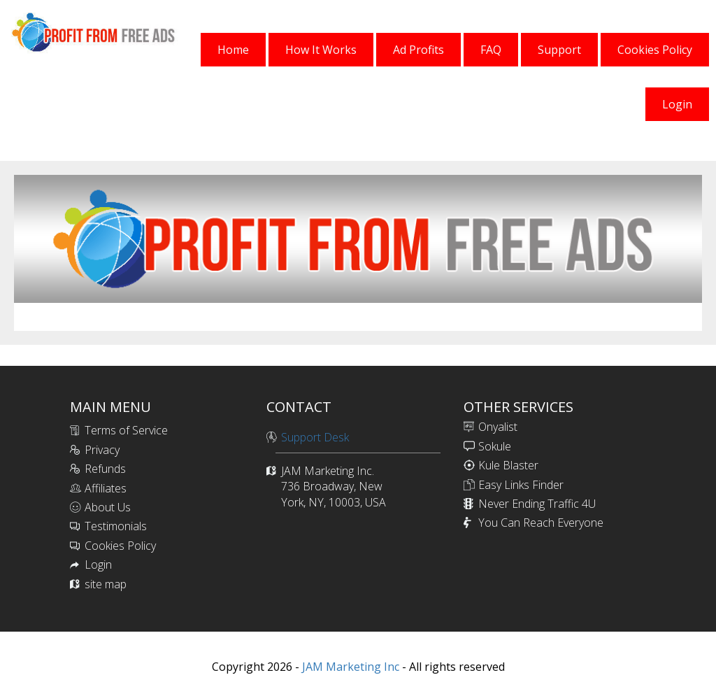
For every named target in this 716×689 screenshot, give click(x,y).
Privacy (102, 449)
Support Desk (315, 437)
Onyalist (497, 426)
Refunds (105, 468)
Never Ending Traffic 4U (537, 503)
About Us (108, 507)
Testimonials (116, 526)
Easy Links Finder (521, 484)
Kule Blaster (508, 465)
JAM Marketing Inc (349, 666)
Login (98, 564)
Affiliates (106, 488)
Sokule (494, 446)
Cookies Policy (120, 545)
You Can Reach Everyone (540, 522)
